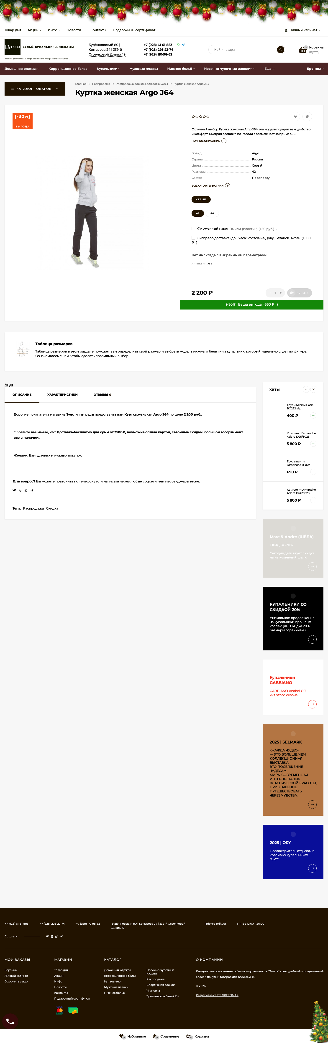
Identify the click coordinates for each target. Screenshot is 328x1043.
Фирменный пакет (210, 228)
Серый (201, 199)
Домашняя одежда (117, 970)
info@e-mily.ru (215, 923)
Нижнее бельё (114, 993)
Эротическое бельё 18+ (162, 996)
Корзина (11, 970)
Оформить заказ (16, 981)
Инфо (52, 30)
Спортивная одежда (160, 985)
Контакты (98, 30)
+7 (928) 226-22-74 (158, 50)
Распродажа (33, 508)
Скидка (52, 508)
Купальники (112, 981)
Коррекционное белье (120, 975)
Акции (33, 30)
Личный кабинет (16, 975)
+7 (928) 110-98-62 (158, 54)
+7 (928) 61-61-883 (158, 45)
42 (198, 213)
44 (212, 213)
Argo (9, 385)
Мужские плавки (116, 987)
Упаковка (153, 990)
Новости (74, 30)
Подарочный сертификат (134, 30)
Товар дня (12, 30)
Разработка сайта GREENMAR (217, 995)
